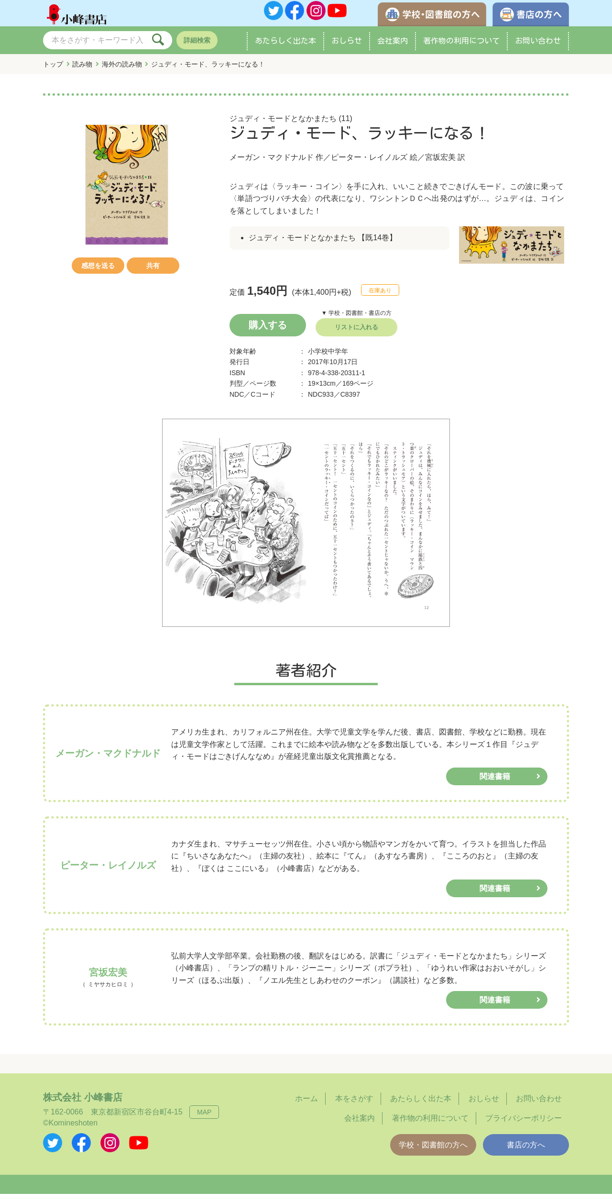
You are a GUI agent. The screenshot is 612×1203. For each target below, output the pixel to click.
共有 (153, 274)
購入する (268, 334)
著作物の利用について (461, 50)
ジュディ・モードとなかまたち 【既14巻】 (323, 247)
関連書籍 (495, 785)
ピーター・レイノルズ (369, 166)
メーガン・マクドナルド (272, 166)
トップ (53, 73)
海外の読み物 (122, 73)
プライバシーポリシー (523, 1127)
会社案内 (392, 50)
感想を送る (98, 274)
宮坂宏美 (440, 166)
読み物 (82, 73)
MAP (204, 1121)
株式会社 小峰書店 (82, 1107)
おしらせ (346, 50)
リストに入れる (356, 336)
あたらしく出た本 (285, 50)
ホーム (306, 1108)
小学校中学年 (328, 360)
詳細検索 (197, 49)
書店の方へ (526, 1154)
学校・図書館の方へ (433, 1154)
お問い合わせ (538, 50)
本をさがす (354, 1108)
